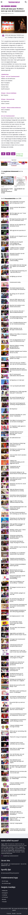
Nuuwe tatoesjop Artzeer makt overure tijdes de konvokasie (18, 789)
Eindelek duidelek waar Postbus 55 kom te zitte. (18, 352)
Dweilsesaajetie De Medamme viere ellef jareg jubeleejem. (18, 611)
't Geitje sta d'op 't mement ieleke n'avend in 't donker (17, 248)
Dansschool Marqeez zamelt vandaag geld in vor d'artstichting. (17, 577)
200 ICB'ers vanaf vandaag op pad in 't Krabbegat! (18, 691)
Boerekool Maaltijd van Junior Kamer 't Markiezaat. (18, 415)
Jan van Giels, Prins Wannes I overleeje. (17, 628)
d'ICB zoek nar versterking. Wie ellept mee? (18, 731)
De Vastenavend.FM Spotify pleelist (10, 873)
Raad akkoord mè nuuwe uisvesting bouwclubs (16, 806)
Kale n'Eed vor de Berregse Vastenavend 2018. (17, 749)
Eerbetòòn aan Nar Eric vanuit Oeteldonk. (18, 484)
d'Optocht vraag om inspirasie (18, 737)
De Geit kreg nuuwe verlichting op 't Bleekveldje (18, 777)
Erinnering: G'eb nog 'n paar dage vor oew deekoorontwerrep (17, 819)
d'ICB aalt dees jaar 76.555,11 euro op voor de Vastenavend (13, 10)
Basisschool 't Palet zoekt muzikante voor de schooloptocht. (17, 669)
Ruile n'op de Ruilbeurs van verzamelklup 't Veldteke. (17, 582)
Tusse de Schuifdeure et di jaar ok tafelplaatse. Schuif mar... (18, 714)
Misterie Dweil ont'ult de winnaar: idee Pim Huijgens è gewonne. (17, 571)
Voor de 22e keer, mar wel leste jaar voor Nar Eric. (17, 754)
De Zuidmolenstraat (15, 437)
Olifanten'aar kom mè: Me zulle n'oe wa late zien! (18, 772)
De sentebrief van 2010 (19, 189)
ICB (2, 6)
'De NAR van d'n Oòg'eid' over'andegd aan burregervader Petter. (16, 243)
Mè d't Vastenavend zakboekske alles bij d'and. (17, 375)
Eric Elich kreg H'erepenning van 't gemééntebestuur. (18, 271)
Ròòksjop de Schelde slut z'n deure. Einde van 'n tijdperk (17, 680)
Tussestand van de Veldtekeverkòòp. (15, 467)
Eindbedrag (7, 6)
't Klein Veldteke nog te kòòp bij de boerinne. (18, 547)
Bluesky (4, 899)
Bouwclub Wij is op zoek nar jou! (17, 703)
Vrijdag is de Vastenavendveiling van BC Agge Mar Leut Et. (17, 462)
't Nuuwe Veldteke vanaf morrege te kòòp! (16, 726)
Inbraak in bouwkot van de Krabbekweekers (17, 254)
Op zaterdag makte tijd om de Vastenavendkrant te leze (7, 191)
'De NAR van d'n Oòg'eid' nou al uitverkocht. (18, 237)
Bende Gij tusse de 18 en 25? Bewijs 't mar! (17, 685)
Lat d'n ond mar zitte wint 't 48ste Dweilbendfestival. (17, 311)
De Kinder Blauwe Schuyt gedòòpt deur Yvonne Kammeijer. (16, 433)
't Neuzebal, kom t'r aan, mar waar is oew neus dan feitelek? (18, 651)
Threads (4, 901)
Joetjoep (4, 895)
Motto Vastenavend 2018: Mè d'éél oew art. (17, 795)
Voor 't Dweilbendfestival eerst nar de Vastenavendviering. (18, 323)
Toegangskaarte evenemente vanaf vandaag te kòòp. (18, 720)
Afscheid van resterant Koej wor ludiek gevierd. (17, 449)
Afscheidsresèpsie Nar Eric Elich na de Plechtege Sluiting (18, 317)
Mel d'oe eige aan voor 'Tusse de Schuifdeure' (18, 213)
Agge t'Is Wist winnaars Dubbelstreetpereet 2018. (16, 501)
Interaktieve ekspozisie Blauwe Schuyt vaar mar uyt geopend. (18, 495)
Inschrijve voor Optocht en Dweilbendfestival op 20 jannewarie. (17, 663)
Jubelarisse (13, 6)
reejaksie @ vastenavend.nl (10, 856)
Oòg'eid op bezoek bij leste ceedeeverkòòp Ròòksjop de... (18, 559)
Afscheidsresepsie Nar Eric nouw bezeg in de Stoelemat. (17, 288)
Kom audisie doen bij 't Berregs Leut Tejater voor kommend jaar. (18, 266)
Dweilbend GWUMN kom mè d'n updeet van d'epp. (18, 357)
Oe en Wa (19, 913)
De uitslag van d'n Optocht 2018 (17, 294)
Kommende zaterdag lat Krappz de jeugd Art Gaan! (17, 541)
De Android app (6, 883)
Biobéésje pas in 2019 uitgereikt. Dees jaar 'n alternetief (18, 392)
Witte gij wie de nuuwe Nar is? (18, 230)
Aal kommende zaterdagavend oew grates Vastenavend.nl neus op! (18, 606)
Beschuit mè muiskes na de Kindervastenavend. (17, 306)
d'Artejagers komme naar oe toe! (17, 588)
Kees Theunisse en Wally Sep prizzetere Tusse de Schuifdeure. (17, 445)
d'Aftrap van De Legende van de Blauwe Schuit (18, 225)
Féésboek (4, 890)
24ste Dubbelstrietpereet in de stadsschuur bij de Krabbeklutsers (18, 508)
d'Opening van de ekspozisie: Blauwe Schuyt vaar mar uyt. (17, 518)
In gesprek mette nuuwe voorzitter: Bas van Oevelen (17, 743)
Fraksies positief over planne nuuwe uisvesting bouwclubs (17, 829)
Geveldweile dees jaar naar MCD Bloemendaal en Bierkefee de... (18, 370)
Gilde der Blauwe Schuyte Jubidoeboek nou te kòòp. (17, 490)
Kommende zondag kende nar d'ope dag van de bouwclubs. (18, 697)
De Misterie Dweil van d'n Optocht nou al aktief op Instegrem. (16, 675)
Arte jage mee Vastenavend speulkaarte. (17, 639)
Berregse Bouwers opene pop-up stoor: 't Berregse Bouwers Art (18, 767)
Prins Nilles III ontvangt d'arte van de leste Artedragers (18, 421)
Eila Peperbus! (13, 409)
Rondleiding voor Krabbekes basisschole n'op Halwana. (17, 553)
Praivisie (9, 913)
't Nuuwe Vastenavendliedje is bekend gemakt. (18, 565)
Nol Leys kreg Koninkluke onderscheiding (16, 259)
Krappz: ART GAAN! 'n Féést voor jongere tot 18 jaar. (17, 657)
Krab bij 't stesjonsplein (16, 823)
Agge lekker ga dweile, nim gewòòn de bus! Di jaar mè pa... (18, 634)
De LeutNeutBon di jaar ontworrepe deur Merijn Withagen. (16, 623)
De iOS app (5, 881)
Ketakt (14, 913)
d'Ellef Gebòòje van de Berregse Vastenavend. (16, 329)
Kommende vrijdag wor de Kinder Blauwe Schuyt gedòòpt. (18, 472)
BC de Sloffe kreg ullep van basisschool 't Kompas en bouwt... (17, 600)
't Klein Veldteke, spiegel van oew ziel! (17, 593)
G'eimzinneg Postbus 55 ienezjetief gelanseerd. (16, 645)
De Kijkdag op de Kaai (16, 276)
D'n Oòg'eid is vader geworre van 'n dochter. (17, 426)
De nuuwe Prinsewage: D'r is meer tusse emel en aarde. (17, 398)
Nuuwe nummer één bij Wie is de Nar (17, 208)
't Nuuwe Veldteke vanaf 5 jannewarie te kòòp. (17, 783)
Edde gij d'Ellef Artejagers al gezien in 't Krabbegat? (17, 524)
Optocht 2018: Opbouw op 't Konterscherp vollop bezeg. (17, 300)
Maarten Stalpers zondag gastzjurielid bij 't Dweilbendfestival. (17, 347)
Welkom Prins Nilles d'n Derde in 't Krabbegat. (18, 334)
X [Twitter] (5, 897)
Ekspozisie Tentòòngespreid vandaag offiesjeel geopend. (18, 403)
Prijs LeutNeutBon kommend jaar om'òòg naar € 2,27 (17, 202)
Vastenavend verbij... (15, 282)
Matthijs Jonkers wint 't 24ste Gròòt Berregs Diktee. (18, 530)
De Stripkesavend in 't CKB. (17, 616)
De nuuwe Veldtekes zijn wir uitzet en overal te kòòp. (17, 708)
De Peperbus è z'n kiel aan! (17, 380)
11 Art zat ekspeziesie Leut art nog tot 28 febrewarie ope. (17, 340)
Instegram (5, 893)
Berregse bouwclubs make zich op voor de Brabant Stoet (18, 219)
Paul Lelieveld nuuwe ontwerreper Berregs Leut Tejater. (17, 761)
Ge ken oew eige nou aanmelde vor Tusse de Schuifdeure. (16, 813)
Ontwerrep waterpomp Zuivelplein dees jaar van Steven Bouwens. (16, 537)
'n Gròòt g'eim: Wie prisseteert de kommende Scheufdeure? (18, 800)
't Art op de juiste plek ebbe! (17, 386)
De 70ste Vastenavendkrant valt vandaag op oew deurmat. (18, 513)
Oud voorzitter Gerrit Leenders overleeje (18, 455)
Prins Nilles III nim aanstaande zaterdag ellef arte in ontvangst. (18, 479)
